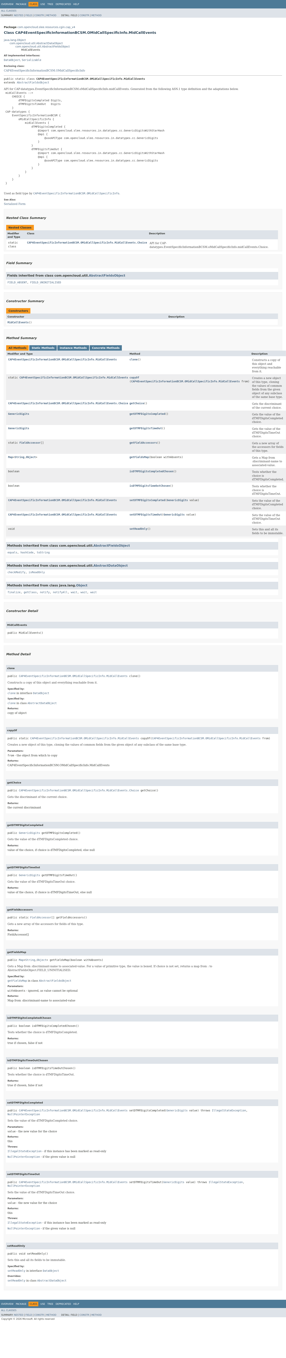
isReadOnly (37, 572)
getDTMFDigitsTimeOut (146, 428)
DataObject (12, 60)
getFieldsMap (139, 457)
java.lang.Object (15, 40)
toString (43, 552)
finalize (14, 592)
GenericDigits (18, 413)
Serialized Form (15, 203)
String (19, 457)
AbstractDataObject (111, 565)
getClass (30, 592)
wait (74, 592)
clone (134, 359)
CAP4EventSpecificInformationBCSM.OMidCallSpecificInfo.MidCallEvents (62, 359)
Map (10, 457)
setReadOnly (138, 528)
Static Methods (43, 347)
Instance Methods (73, 347)
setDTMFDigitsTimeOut (146, 514)
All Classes (8, 10)
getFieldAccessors (143, 442)
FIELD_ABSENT (17, 282)
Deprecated (63, 4)
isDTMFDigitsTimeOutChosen (150, 485)
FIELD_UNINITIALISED (45, 282)
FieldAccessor (30, 442)
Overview (7, 4)
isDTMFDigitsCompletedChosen (151, 471)
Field (28, 15)
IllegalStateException (229, 1110)
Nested (18, 15)
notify (45, 592)
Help (76, 4)
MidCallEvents (18, 322)
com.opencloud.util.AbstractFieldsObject (42, 46)
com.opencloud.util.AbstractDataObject (36, 43)
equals (12, 552)
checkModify (16, 572)
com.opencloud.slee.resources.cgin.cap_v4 (46, 27)
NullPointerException (24, 1114)
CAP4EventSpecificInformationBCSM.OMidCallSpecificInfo (44, 70)
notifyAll (60, 592)
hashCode (26, 552)
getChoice (137, 403)
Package (21, 4)
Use (42, 4)
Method (51, 15)
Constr (39, 15)
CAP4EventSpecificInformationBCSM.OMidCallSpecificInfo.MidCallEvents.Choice (87, 242)
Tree (50, 4)
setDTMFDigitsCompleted (147, 500)
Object (31, 457)
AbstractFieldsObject (33, 82)
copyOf (134, 377)
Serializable (31, 60)
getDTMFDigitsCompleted (147, 413)
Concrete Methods (106, 347)
